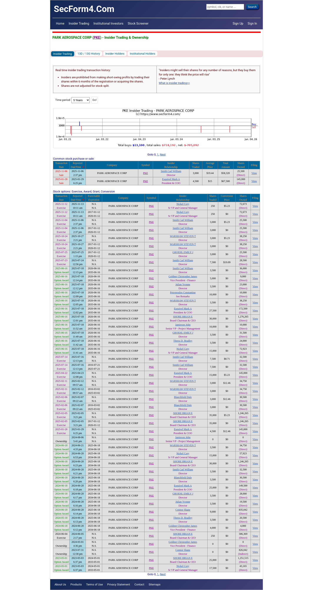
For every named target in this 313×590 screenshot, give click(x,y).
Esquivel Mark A (171, 179)
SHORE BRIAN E (183, 316)
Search (252, 6)
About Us (60, 584)
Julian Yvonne (182, 284)
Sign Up (238, 23)
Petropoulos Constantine (183, 292)
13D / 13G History (89, 53)
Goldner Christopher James (183, 276)
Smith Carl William (171, 171)
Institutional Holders (142, 53)
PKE (97, 37)
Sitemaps (155, 584)
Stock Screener (138, 23)
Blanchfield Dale (183, 397)
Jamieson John (182, 324)
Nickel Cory (182, 204)
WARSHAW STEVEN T (183, 236)
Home (60, 23)
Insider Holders (115, 53)
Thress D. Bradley (182, 340)
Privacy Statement (118, 584)
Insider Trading (79, 23)
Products (76, 584)
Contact (139, 584)
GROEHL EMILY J (183, 252)
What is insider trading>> (174, 83)
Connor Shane (182, 509)
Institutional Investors (108, 23)
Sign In (252, 23)
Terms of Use (94, 584)
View (254, 173)
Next (163, 154)
